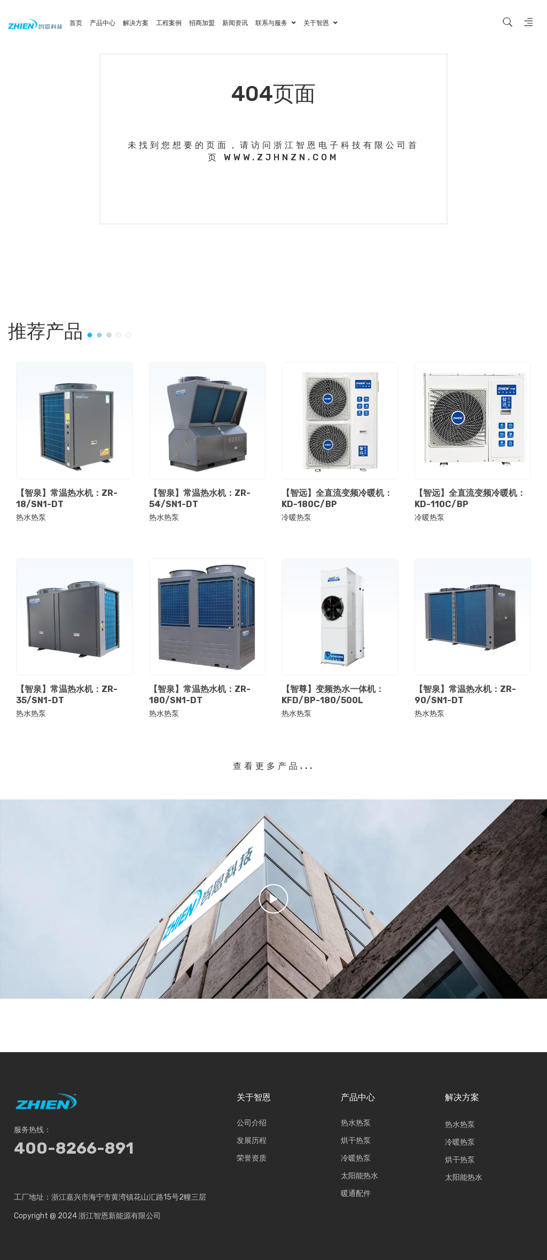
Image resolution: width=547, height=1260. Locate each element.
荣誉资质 (252, 1159)
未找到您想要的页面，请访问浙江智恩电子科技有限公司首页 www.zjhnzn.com (273, 151)
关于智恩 (254, 1097)
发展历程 (252, 1142)
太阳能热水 (359, 1177)
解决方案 (462, 1097)
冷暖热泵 (296, 518)
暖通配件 (356, 1195)
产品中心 (358, 1097)
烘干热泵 (356, 1142)
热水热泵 (31, 518)
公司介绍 (252, 1124)
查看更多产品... (274, 766)
